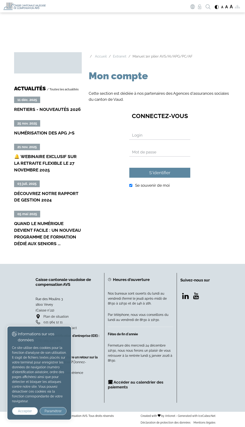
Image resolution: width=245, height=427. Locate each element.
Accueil (101, 56)
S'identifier (159, 172)
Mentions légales (204, 422)
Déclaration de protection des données (166, 422)
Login (137, 135)
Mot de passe (144, 152)
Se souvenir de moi (152, 185)
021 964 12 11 (53, 322)
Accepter (25, 411)
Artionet (170, 416)
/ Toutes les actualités (63, 89)
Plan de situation (56, 316)
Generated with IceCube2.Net (196, 416)
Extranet (119, 56)
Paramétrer (53, 411)
